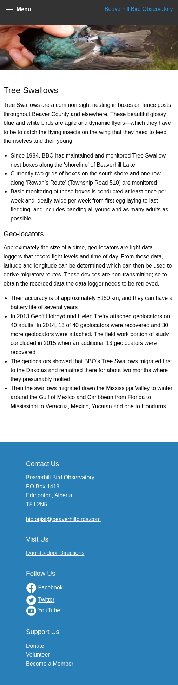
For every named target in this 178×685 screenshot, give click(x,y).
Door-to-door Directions (55, 553)
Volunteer (38, 655)
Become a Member (49, 664)
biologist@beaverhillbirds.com (63, 519)
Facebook (50, 588)
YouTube (49, 611)
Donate (35, 646)
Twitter (46, 600)
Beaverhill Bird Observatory (139, 9)
